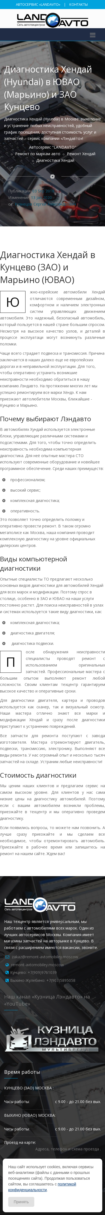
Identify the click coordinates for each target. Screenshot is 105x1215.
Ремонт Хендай (81, 153)
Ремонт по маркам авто (37, 153)
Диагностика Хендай (55, 160)
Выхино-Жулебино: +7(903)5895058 (42, 980)
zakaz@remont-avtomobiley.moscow (45, 956)
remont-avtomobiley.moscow (37, 964)
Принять (21, 1202)
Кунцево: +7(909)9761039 (33, 972)
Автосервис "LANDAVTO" (52, 147)
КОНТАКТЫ (78, 4)
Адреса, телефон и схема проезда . (68, 1148)
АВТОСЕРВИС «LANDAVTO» (38, 4)
